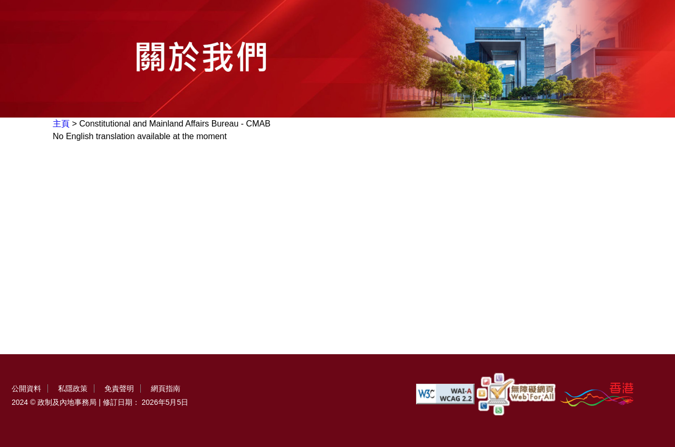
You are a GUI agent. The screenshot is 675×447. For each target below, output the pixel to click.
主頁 (61, 123)
